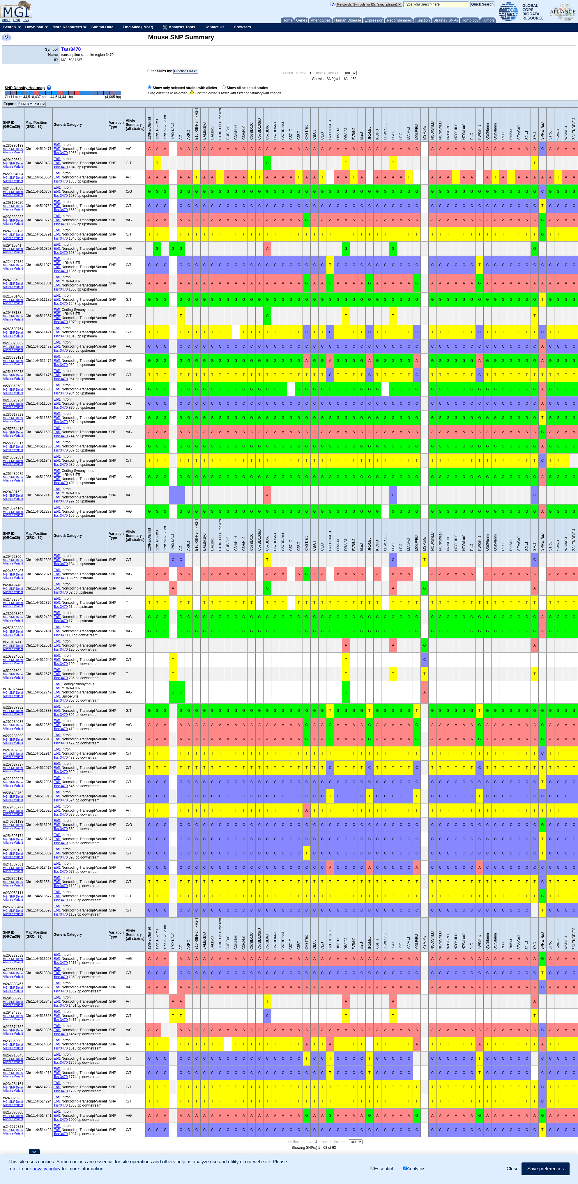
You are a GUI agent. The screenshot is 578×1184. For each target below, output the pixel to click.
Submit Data (102, 27)
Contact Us (214, 27)
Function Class (185, 71)
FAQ (26, 20)
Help (16, 20)
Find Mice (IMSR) (138, 27)
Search (9, 27)
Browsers (242, 27)
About (6, 20)
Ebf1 (57, 145)
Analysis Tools (178, 27)
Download (34, 27)
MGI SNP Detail (13, 149)
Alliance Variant (13, 152)
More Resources (67, 27)
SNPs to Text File (31, 104)
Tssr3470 (71, 49)
